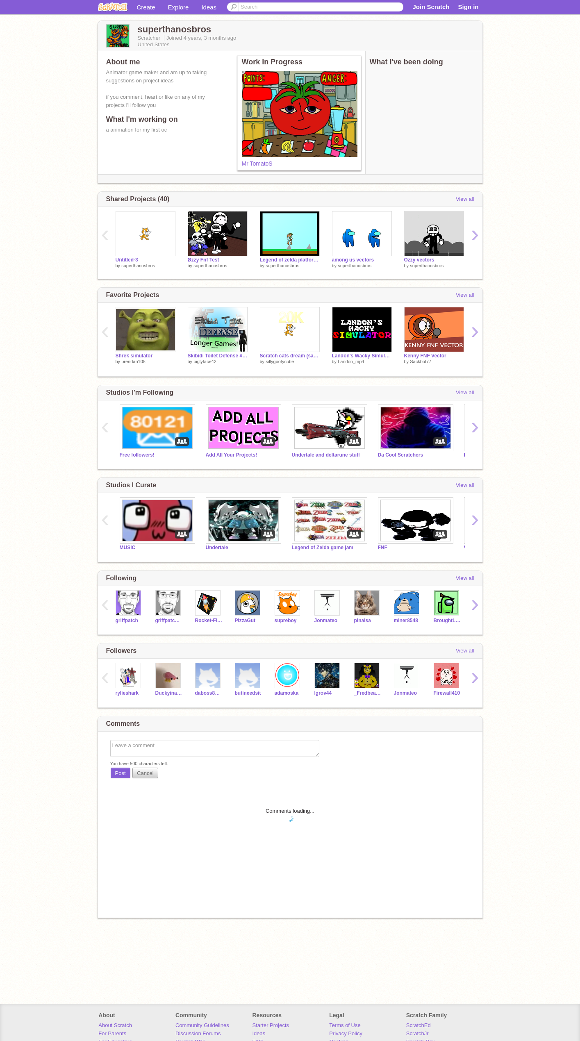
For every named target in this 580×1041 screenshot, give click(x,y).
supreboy (286, 620)
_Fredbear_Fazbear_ (368, 693)
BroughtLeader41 (447, 620)
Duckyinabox (169, 693)
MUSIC (128, 547)
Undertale (217, 547)
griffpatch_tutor (169, 620)
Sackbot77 (420, 361)
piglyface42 (204, 361)
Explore (178, 7)
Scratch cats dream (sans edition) (290, 356)
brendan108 (133, 361)
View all (465, 199)
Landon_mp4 (351, 361)
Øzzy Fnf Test (203, 260)
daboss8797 (209, 693)
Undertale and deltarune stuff (326, 455)
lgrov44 (323, 693)
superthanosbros (138, 265)
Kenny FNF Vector (425, 356)
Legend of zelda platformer (290, 260)
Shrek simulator (134, 356)
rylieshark (127, 693)
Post (120, 773)
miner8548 (406, 620)
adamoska (287, 693)
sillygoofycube (280, 361)
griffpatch (127, 620)
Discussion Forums (198, 1033)
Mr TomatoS (257, 163)
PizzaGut (245, 620)
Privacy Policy (345, 1033)
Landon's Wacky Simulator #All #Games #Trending (362, 356)
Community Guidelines (202, 1025)
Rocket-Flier (209, 620)
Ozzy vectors (419, 260)
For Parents (112, 1033)
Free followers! (137, 455)
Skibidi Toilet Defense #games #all (218, 356)
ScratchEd (418, 1025)
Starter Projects (270, 1025)
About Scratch (115, 1025)
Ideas (208, 7)
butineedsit (248, 693)
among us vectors (353, 260)
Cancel (145, 773)
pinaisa (362, 620)
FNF (382, 547)
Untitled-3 (127, 260)
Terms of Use (345, 1025)
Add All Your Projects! (231, 455)
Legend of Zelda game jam (323, 547)
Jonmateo (326, 620)
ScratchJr (417, 1033)
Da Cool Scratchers (400, 455)
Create (146, 7)
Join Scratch (430, 6)
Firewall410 (447, 693)
